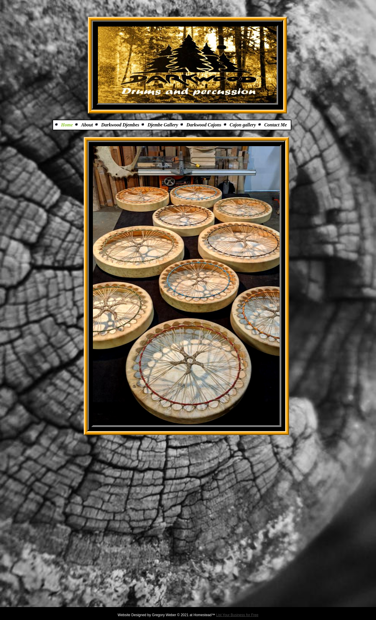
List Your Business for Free (237, 615)
